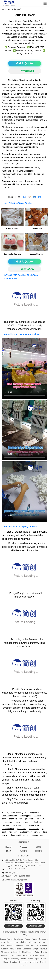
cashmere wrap (37, 835)
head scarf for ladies (19, 835)
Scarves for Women (12, 254)
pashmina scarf (8, 829)
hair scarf (13, 832)
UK (37, 945)
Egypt (35, 949)
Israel (30, 959)
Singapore (43, 939)
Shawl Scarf (36, 229)
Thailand (23, 942)
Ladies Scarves (36, 254)
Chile (26, 945)
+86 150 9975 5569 (17, 869)
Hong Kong (18, 939)
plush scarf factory (9, 815)
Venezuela (34, 962)
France (18, 949)
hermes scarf (7, 822)
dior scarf (6, 825)
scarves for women (23, 822)
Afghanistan (16, 955)
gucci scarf (29, 819)
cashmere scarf (15, 819)
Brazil (3, 945)
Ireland (23, 959)
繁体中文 (38, 851)
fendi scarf (38, 822)
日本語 (38, 847)
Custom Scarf (12, 229)
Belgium (6, 959)
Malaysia (5, 942)
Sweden (13, 962)
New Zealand (27, 952)
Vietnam (32, 942)
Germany (15, 959)
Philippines (42, 942)
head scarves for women (30, 832)
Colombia (19, 945)
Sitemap (35, 932)
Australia (4, 949)
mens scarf (17, 825)
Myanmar (5, 952)
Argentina (27, 955)
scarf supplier (25, 815)
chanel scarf (34, 829)
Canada (43, 945)
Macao (27, 939)
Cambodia (27, 949)
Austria (35, 955)
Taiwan (35, 939)
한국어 (8, 851)
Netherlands (16, 952)
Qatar (37, 952)
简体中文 (23, 851)
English (8, 847)
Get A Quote (24, 63)
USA (32, 945)
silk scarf (40, 819)
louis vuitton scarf (32, 825)
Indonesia (14, 942)
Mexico (10, 945)
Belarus (43, 955)
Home (3, 9)
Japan (36, 959)
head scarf (22, 829)
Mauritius (43, 949)
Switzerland (23, 962)
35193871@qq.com (19, 880)
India (12, 949)
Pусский (23, 847)
